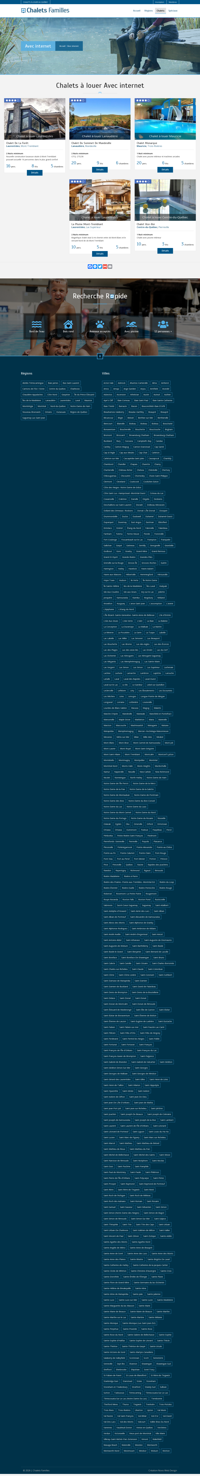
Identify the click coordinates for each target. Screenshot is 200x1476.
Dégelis (146, 501)
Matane (165, 727)
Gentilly (142, 547)
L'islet (139, 623)
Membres (173, 2)
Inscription (159, 2)
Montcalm (149, 756)
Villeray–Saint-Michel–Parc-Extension (120, 1441)
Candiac (159, 443)
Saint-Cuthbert (165, 977)
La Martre (157, 628)
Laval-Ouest (150, 681)
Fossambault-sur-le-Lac (132, 541)
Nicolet (107, 779)
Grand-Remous (158, 553)
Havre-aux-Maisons (112, 576)
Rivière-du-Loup (167, 884)
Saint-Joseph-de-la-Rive (145, 1122)
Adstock (121, 385)
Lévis (121, 698)
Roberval (108, 895)
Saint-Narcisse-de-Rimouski (116, 1162)
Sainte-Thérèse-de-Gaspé (133, 1348)
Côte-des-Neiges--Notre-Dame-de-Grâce (122, 489)
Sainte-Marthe (163, 1313)
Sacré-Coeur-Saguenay (127, 907)
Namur (107, 774)
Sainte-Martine (137, 1319)
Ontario (48, 414)
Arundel (165, 391)
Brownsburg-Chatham (164, 437)
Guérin (164, 565)
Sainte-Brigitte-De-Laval (159, 1261)
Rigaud (147, 872)
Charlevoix (75, 391)
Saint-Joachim (110, 1116)
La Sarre (137, 634)
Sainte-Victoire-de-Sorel (114, 1354)
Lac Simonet (137, 640)
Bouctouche (154, 431)
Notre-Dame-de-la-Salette (142, 791)
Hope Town (109, 582)
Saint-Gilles (140, 1081)
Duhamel (149, 518)
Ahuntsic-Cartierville (139, 385)
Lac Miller (122, 640)
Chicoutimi (125, 478)
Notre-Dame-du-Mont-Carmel (117, 814)
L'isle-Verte (128, 623)
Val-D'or (154, 1418)
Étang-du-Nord (134, 530)
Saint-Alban (159, 913)
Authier (167, 396)
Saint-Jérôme (157, 1110)
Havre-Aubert (147, 570)
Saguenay (146, 907)
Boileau (132, 425)
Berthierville (163, 420)
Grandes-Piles (146, 559)
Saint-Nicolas (158, 1162)
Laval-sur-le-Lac (111, 686)
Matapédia (109, 733)
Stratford (136, 1389)
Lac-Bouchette (110, 646)
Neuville (131, 774)
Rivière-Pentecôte (147, 890)
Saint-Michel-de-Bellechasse (116, 1157)
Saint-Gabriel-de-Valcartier (143, 1064)
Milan (136, 739)
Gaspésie (66, 396)
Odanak (107, 826)
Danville (134, 501)
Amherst (165, 385)
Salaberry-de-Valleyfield (114, 1360)
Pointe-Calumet (127, 855)
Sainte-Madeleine (165, 1302)
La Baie (150, 623)
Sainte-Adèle (166, 1238)
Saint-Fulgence (147, 1058)
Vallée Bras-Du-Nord (159, 1424)
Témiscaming (135, 1395)
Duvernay (122, 524)
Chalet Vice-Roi (146, 224)
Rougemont (151, 895)
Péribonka (108, 837)
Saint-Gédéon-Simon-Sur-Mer (117, 1070)
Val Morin (161, 1412)
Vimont (144, 1441)
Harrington (109, 570)
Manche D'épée (111, 716)
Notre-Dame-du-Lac (113, 808)
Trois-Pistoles (165, 1406)
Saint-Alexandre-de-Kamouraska (145, 919)
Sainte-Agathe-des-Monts (115, 1244)
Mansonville (109, 721)
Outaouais (61, 414)
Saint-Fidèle (154, 1041)
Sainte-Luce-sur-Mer (128, 1302)
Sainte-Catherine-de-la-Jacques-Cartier (150, 1267)
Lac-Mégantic (110, 663)
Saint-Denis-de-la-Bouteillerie (145, 994)
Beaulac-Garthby (136, 414)
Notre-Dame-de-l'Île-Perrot (116, 785)
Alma (154, 385)
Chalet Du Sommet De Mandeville (91, 143)
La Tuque (150, 634)
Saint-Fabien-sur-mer (129, 1029)
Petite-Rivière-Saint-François (130, 837)
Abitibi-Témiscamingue (33, 385)
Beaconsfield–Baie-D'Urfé (153, 408)
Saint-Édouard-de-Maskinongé (117, 1011)
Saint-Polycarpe (142, 1180)
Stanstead (127, 1383)
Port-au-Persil (123, 861)
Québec (129, 866)
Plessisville (108, 849)
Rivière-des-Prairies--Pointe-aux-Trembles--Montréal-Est (129, 884)
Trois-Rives (109, 1412)
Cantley (107, 449)
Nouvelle (161, 820)
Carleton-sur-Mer (111, 460)
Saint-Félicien (110, 1035)
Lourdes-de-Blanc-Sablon (115, 710)
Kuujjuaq (121, 605)
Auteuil (157, 396)
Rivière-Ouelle (128, 890)
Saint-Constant (147, 977)
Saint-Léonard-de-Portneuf (116, 1133)
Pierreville (164, 227)
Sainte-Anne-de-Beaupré (141, 1249)
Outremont (131, 832)
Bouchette (140, 431)
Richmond (135, 872)
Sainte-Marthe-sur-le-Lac (115, 1319)
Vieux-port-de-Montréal (140, 1435)
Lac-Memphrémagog (130, 663)
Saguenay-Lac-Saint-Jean (33, 420)
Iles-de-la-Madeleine (133, 588)
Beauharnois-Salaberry (114, 414)
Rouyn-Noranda (111, 901)
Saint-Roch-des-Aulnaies (115, 1203)
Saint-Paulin (135, 1174)
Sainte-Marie (144, 1307)
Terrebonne (156, 1400)
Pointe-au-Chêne (164, 849)
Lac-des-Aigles (143, 646)
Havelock (132, 570)
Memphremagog (126, 733)
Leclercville (108, 692)
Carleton (156, 454)
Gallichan (108, 547)
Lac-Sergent (109, 669)
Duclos (125, 518)
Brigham (169, 431)
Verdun (107, 1435)
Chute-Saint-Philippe (158, 478)
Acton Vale (108, 385)
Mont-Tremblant (29, 146)
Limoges (132, 698)
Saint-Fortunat (110, 1046)
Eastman (150, 524)
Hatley (121, 570)
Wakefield (157, 1441)
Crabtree (123, 501)
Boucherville (125, 431)
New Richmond (162, 774)
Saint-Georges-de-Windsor (144, 1075)
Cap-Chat (143, 454)
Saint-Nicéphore (140, 1162)
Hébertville (131, 576)
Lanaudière (50, 402)
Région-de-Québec (78, 414)
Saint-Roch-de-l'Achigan (114, 1197)
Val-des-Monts (126, 1424)
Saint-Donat (125, 1000)
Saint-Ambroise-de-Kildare (144, 930)
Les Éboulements (146, 692)
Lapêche (157, 675)
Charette (146, 466)
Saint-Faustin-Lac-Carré (153, 1029)
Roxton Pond (144, 901)
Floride (147, 536)
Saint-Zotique (149, 1238)
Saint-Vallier (164, 1232)
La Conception (110, 628)
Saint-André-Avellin (112, 936)
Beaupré (152, 414)
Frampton (151, 541)
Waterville (126, 1447)
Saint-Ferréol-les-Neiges (133, 1041)
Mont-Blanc (109, 745)
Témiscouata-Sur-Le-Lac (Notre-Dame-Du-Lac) (125, 1400)
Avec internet (73, 46)
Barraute (123, 408)
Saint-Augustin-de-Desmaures (158, 942)
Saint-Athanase (133, 942)
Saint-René (149, 1191)
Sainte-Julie (138, 1296)
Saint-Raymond (128, 1186)
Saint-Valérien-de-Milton (144, 1232)
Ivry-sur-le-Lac (147, 594)
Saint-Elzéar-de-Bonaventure (117, 1017)
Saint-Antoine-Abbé (112, 942)
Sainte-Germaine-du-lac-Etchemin (149, 1284)
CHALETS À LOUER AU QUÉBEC (35, 2)
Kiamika (136, 599)
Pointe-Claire (145, 855)
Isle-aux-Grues (130, 594)
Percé (169, 832)
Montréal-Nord (110, 768)
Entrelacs (108, 530)
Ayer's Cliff (108, 402)
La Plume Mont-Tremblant (87, 224)
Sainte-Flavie (157, 1278)
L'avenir (169, 605)
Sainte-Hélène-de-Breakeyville (117, 1290)
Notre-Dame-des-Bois (114, 803)
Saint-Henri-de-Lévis (159, 1081)
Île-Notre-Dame (150, 582)
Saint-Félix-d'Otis (128, 1035)
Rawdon (107, 872)
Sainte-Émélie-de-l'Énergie (135, 1278)
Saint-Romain (136, 1203)
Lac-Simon (124, 669)
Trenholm (150, 1406)
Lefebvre (122, 692)
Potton (152, 861)
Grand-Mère (141, 553)
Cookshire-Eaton (151, 483)
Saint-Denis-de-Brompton (115, 994)
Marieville (162, 721)
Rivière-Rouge (165, 890)
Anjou (143, 391)
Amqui (116, 391)
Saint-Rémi (108, 1191)
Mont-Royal (125, 750)
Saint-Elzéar (164, 1011)
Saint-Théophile (111, 1226)
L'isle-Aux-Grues (111, 623)
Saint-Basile (158, 948)
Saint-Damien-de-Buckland (116, 988)
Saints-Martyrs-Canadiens (141, 1354)
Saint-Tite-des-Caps (145, 1226)
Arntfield (154, 391)
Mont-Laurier (110, 750)
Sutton (107, 1395)
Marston (107, 727)
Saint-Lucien (109, 1139)
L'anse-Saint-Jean (137, 605)
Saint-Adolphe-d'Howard (115, 913)
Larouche (169, 675)
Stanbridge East (111, 1383)
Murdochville (160, 768)
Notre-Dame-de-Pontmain (146, 797)
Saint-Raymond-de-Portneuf (152, 1186)
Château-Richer (125, 472)
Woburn (154, 1453)
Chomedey (140, 478)
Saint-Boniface (110, 959)
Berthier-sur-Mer (145, 420)
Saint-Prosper (110, 1186)
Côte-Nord (52, 396)
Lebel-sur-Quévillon (155, 686)
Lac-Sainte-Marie (152, 663)
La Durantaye (127, 628)
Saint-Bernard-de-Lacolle (156, 953)
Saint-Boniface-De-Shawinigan (135, 959)
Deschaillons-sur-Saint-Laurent (117, 507)
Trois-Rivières (155, 146)
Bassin (134, 408)
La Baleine (163, 623)
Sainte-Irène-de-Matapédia (116, 1296)
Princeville (116, 866)
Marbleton (139, 721)
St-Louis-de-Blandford (136, 1377)
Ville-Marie (160, 1435)
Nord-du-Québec (58, 408)
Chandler (122, 466)
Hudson (122, 582)
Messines (108, 739)
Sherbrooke (121, 1371)
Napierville (119, 774)
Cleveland (121, 483)
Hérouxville (162, 576)
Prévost (163, 861)
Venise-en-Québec (144, 1429)
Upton (150, 1412)
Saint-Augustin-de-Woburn (116, 948)
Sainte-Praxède (130, 1331)
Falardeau (162, 530)
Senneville (108, 1365)
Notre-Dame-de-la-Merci (144, 785)
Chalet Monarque (147, 143)
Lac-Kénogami (127, 657)
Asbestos (108, 396)
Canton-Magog (122, 449)
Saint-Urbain (164, 1226)
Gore (118, 553)
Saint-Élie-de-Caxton (145, 1011)
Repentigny (121, 872)
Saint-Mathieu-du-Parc (140, 1151)
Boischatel (167, 425)
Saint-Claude (138, 971)
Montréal (42, 408)
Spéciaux (172, 10)
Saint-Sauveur (126, 1209)
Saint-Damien (141, 982)
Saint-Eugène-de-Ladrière (142, 1023)
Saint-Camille (125, 965)
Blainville (121, 425)
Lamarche (131, 675)
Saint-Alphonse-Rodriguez (115, 930)
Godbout (108, 553)
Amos (106, 391)
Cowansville (109, 501)
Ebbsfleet (162, 524)
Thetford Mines (111, 1406)
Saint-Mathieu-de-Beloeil (148, 1145)
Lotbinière (133, 704)
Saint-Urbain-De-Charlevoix (116, 1232)
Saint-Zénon (133, 1238)
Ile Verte (134, 582)
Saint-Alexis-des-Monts (114, 924)
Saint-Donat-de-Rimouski (143, 1006)
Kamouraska (122, 599)
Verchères (161, 1429)
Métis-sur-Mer (123, 739)
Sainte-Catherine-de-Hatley (116, 1267)
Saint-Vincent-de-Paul (113, 1238)
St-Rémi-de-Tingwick (160, 1377)
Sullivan (163, 1389)
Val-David (167, 1418)
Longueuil (108, 704)
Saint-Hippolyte (152, 1087)
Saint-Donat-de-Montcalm (116, 1006)
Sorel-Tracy (149, 1371)
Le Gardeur (137, 686)
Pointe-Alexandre (144, 849)
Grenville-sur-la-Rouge (114, 565)
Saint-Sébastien (144, 1209)
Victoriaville (120, 1435)
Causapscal (154, 460)
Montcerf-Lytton (166, 756)
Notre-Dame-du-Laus (136, 808)
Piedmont (151, 837)
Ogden (118, 826)
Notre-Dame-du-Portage (115, 820)
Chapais (133, 466)
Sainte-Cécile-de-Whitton (115, 1273)
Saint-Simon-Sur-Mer (140, 1220)
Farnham (108, 536)
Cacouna (129, 443)
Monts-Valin (127, 768)
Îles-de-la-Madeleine (31, 402)
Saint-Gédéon (166, 1064)
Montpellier (139, 762)
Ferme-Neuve (133, 536)
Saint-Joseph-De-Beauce (132, 1116)
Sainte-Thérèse (110, 1348)
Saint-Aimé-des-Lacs (140, 913)
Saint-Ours (108, 1168)
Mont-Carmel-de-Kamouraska (146, 745)
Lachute (118, 675)
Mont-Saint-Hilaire (112, 756)
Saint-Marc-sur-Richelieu (155, 1139)
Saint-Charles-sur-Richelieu (116, 971)
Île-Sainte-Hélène (111, 588)
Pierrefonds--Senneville (114, 843)
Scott (146, 1360)
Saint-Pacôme (124, 1168)
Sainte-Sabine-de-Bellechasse (140, 1336)
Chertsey (166, 472)
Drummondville (110, 518)
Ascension (121, 396)
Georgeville (155, 547)
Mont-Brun (124, 745)
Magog (146, 710)
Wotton (166, 1453)
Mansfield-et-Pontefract (160, 716)
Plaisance (158, 843)
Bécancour (108, 420)
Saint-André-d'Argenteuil (136, 936)
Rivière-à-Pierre (131, 878)
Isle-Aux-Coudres (111, 594)
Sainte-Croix (166, 1273)
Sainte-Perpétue (111, 1331)
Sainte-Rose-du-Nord (113, 1336)
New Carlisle (145, 774)
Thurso (125, 1406)
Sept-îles (121, 1365)
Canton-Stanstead (141, 449)
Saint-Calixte (109, 965)
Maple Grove (124, 721)
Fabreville (149, 530)
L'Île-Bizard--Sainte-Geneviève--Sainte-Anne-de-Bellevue (129, 617)
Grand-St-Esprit (111, 559)
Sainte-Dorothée (111, 1278)
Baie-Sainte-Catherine (162, 402)
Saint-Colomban (155, 971)
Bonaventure (109, 431)
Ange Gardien (130, 391)
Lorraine (120, 704)
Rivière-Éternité (110, 890)
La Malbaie (143, 628)
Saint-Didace (109, 1000)
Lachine (107, 675)
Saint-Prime (158, 1180)
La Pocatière (124, 634)
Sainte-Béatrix (136, 1261)
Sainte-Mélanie (155, 1319)
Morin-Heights (143, 768)
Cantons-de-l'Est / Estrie (33, 391)
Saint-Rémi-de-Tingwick (129, 1191)
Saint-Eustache (165, 1023)
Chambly (167, 460)
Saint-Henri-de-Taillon (114, 1087)
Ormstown (162, 826)
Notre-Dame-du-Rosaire (142, 820)
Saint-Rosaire (153, 1203)
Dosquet (163, 512)
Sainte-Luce (109, 1302)
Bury (118, 443)
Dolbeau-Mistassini (155, 507)
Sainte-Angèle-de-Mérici (114, 1249)
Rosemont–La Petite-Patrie (128, 895)
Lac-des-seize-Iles (130, 652)
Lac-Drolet (147, 652)
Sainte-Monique (111, 1325)
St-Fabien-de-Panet (112, 1377)
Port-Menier (139, 861)
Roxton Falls (128, 901)
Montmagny (124, 762)
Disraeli (139, 507)
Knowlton (108, 605)
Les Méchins (109, 698)
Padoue (144, 832)
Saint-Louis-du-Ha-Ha (159, 1133)
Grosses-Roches (149, 565)
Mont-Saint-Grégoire (144, 750)
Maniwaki (140, 716)
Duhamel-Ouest (165, 518)
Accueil (136, 10)
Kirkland (161, 599)
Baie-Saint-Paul (141, 402)
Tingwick (137, 1406)
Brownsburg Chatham (139, 437)
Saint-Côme (109, 977)
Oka (127, 826)
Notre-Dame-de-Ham (80, 408)
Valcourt (141, 1424)
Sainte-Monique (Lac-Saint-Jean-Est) (138, 1325)
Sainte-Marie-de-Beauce (115, 1313)
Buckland (108, 443)
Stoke (139, 1383)
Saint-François (145, 1046)
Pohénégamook (124, 849)
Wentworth (152, 1447)
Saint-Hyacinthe (111, 1093)
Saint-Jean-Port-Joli (112, 1110)
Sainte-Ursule (156, 1348)
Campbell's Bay (144, 443)
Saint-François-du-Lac (147, 1052)
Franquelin (165, 541)
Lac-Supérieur (93, 227)
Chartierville (109, 472)
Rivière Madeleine (112, 878)
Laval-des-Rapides (132, 681)
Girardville (169, 547)
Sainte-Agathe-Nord (141, 1244)
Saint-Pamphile (142, 1168)
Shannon (133, 1365)
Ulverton (139, 1412)
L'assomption (155, 605)
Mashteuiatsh (137, 727)
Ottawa (107, 832)
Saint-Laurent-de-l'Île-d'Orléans (134, 1128)
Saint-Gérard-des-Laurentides (117, 1081)
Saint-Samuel (110, 1209)
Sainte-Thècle (163, 1342)
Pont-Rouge (160, 855)
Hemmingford (146, 576)
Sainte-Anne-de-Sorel (113, 1255)
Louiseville (147, 704)
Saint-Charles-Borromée (163, 965)
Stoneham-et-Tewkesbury (115, 1389)
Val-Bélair (142, 1418)
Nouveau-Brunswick (31, 414)
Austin (146, 396)
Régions (148, 10)
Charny (157, 466)
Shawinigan (147, 1365)
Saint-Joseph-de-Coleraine (159, 1116)
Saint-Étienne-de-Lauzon (115, 1023)
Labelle (162, 634)
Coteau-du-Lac (157, 495)
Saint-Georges (141, 1070)
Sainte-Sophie (165, 1336)
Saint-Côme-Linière (127, 977)
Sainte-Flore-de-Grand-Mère (116, 1284)
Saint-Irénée (127, 1093)
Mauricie (88, 402)
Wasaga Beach (110, 1447)
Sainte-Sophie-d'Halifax (114, 1342)
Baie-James (53, 385)
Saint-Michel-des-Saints (144, 1157)
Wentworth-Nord (111, 1453)
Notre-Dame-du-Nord (146, 814)
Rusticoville (160, 901)
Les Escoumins (165, 692)
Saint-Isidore (143, 1093)
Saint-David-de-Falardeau (144, 988)
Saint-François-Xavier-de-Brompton (120, 1058)
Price (106, 866)
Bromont (108, 437)
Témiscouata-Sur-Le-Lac (157, 1395)
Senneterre (158, 1360)
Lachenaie (168, 669)
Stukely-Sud (150, 1389)
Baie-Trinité (109, 408)
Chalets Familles (41, 1472)
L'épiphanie (109, 611)
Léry (132, 692)
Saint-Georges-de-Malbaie (116, 1075)
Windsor (142, 1453)
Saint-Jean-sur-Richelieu (135, 1110)
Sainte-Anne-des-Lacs (137, 1255)
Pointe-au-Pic (110, 855)
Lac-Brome (127, 646)
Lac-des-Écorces (161, 646)
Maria (151, 721)
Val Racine (108, 1418)
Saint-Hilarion (134, 1087)
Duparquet (109, 524)
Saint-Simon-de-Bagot (154, 1215)
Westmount (129, 1453)
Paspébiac (157, 832)
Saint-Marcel (109, 1145)
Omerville (138, 826)
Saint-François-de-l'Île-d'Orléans (118, 1052)
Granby (128, 553)
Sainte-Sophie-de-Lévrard (141, 1342)
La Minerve (109, 634)
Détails (34, 172)
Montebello (109, 762)
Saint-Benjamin (134, 953)
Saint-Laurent (110, 1128)
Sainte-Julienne (153, 1296)
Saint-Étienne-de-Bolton (145, 1017)
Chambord (108, 466)
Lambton (144, 675)
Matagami (152, 727)
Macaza (134, 710)
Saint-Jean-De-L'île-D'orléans (117, 1104)
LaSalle (107, 681)
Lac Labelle (109, 640)
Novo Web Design (167, 1472)
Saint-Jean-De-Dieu (138, 1099)
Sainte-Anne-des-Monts (162, 1255)
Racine (140, 866)
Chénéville (152, 472)
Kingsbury (148, 599)
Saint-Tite (126, 1226)
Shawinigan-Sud (163, 1365)
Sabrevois (108, 907)
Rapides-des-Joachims (158, 866)
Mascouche (121, 727)
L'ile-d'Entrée (165, 617)
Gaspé (119, 547)
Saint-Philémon (152, 1174)
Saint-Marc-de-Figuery (129, 1139)
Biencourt (108, 425)
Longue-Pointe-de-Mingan (153, 698)
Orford (150, 826)
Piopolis (145, 843)
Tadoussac (119, 1395)
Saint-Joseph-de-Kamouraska (117, 1122)
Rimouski (159, 872)
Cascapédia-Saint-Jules (134, 460)
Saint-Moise (164, 1157)
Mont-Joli (169, 745)
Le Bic (125, 686)
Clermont (108, 483)
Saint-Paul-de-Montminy (115, 1174)
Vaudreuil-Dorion (124, 1429)
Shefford (108, 1371)
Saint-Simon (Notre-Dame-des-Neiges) (121, 1215)
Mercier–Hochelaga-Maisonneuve (153, 733)
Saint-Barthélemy (140, 948)
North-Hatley (136, 779)
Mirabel (159, 739)
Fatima (119, 536)
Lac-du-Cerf (162, 652)
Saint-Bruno (158, 959)
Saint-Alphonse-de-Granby (141, 924)
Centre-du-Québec (57, 391)
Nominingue (120, 779)
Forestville (159, 536)
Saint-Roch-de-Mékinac (140, 1197)
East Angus (136, 524)
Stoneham (151, 1383)
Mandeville (90, 146)
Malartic (157, 710)
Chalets (160, 10)
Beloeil (130, 420)
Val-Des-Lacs (110, 1424)
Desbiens (158, 501)
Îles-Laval (150, 588)
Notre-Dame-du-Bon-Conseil (141, 803)
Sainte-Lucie (147, 1302)
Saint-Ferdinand (111, 1041)
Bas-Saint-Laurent (71, 385)
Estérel (119, 530)
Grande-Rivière (129, 559)
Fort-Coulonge (110, 541)
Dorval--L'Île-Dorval (146, 512)
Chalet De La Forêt (17, 143)
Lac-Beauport (153, 640)
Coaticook (134, 483)
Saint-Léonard (159, 1128)
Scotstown (134, 1360)
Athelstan (134, 396)
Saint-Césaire (142, 965)
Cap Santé (159, 449)
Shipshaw (135, 1371)
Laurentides (65, 402)
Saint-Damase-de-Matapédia (117, 982)
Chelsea (140, 472)
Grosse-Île (132, 565)
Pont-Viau (108, 861)
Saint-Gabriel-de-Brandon (115, 1064)
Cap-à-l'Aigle (109, 454)
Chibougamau (110, 478)
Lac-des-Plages (111, 652)
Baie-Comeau (123, 402)
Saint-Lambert (167, 1122)
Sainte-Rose (146, 1331)
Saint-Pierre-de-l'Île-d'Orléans (117, 1180)
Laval (77, 402)
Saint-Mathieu (125, 1145)
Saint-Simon (161, 1209)
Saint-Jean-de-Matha (143, 1104)
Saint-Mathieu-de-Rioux (114, 1151)
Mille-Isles (147, 739)
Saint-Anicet (157, 936)
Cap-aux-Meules (126, 454)
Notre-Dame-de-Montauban (117, 797)
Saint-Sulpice (160, 1220)
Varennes (108, 1429)
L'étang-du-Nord (126, 611)
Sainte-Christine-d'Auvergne (143, 1273)
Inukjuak (163, 588)
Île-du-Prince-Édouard (84, 396)
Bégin (120, 420)
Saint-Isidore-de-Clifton (114, 1099)
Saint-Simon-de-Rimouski (115, 1220)
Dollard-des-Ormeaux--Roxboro (118, 512)
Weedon (139, 1447)
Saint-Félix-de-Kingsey (150, 1035)
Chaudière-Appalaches (32, 396)
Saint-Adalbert (162, 907)
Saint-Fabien (109, 1029)
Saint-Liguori (138, 1133)
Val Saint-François (125, 1418)
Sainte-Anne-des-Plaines (115, 1261)
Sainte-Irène (140, 1290)
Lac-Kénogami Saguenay (149, 657)
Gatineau (130, 547)
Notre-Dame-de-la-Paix (114, 791)
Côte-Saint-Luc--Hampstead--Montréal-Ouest (124, 495)
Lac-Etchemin (110, 657)
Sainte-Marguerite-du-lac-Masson (119, 1307)
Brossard (120, 437)
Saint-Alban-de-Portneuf (115, 919)
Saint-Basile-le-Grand (113, 953)
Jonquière (108, 599)
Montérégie (27, 408)
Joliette (161, 594)
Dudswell (137, 518)
